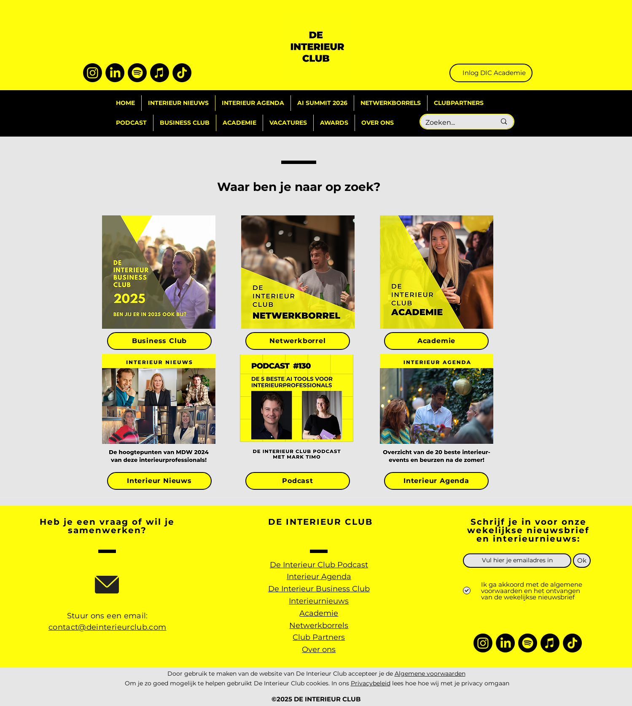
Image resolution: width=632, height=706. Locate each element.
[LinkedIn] (114, 72)
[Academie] (436, 341)
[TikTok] (181, 72)
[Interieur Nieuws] (159, 481)
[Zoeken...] (454, 123)
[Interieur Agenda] (436, 481)
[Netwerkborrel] (297, 341)
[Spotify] (137, 72)
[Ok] (582, 560)
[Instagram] (92, 72)
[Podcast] (297, 481)
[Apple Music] (159, 72)
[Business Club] (159, 341)
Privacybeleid (370, 683)
